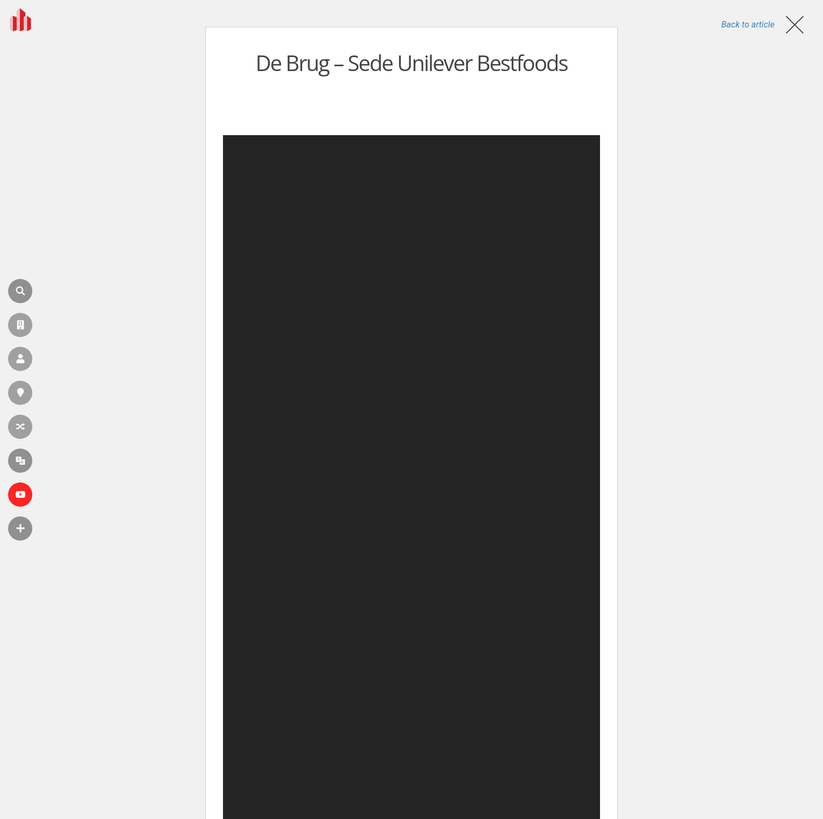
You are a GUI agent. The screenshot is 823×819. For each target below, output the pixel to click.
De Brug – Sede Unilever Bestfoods (411, 63)
